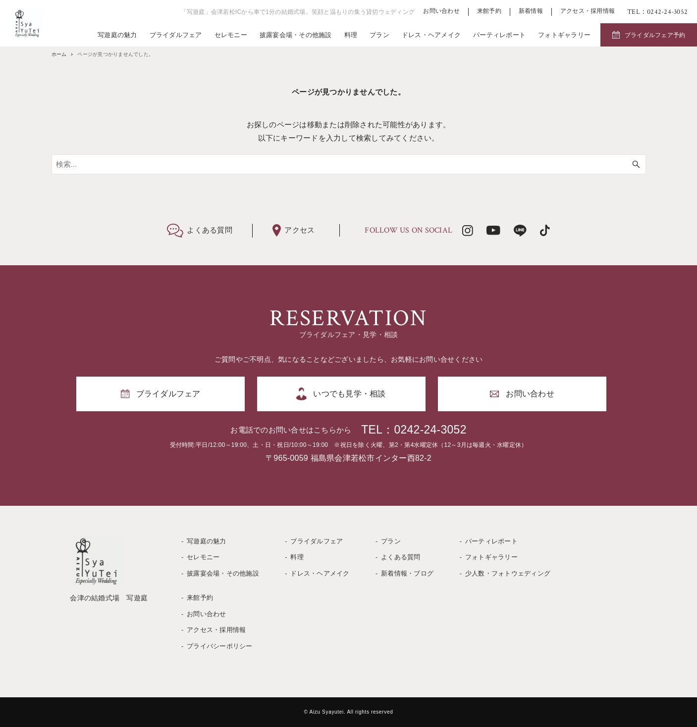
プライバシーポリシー (220, 646)
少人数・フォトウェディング (507, 573)
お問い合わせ (441, 11)
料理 (351, 35)
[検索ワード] (349, 164)
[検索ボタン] (636, 164)
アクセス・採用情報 (587, 11)
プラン (379, 35)
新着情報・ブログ (407, 573)
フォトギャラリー (564, 35)
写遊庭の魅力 (117, 35)
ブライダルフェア (176, 35)
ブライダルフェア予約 (655, 35)
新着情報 (531, 11)
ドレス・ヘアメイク (431, 35)
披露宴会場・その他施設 (296, 35)
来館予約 (489, 11)
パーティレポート (499, 35)
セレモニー (230, 35)
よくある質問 (401, 557)
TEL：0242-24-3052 (413, 429)
